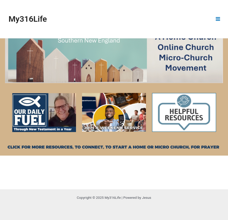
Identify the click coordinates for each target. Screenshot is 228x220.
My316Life (28, 19)
